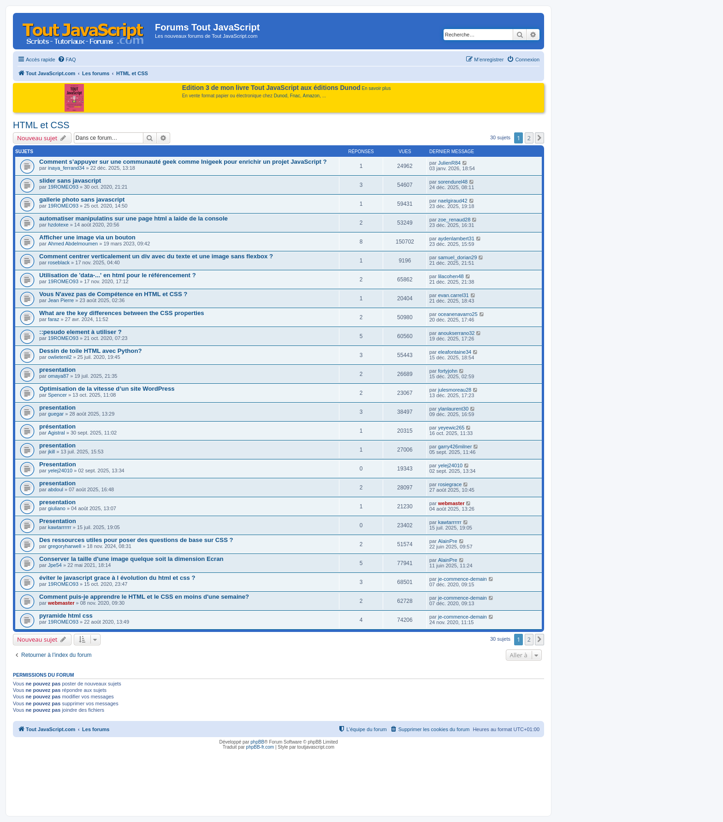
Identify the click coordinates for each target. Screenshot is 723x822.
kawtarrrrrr (59, 527)
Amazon (311, 95)
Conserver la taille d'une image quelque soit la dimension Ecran (131, 558)
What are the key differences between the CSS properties (121, 313)
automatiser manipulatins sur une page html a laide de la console (133, 218)
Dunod (280, 95)
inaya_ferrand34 (66, 168)
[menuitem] (67, 59)
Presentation (57, 464)
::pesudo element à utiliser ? (80, 331)
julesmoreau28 (454, 390)
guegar (56, 414)
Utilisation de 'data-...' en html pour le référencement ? (117, 275)
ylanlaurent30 (453, 408)
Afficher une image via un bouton (87, 237)
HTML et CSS (41, 125)
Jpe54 (55, 565)
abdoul (55, 489)
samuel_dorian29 (457, 257)
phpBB (257, 742)
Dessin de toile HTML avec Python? (90, 350)
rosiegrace (450, 484)
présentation (57, 426)
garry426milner (455, 446)
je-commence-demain (462, 579)
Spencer (57, 395)
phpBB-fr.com (260, 747)
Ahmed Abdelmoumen (73, 243)
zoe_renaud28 (454, 219)
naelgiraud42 (453, 200)
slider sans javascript (70, 180)
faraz (53, 319)
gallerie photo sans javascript (81, 199)
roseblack (59, 262)
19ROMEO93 (63, 187)
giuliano (56, 508)
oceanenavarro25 (458, 314)
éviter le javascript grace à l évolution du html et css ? (117, 577)
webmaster (451, 503)
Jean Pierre (61, 300)
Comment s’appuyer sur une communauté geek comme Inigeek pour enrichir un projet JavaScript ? (183, 161)
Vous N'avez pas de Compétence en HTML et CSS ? (113, 294)
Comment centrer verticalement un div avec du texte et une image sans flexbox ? (156, 256)
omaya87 (58, 376)
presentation (57, 369)
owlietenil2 (59, 357)
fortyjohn (447, 371)
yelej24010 (60, 470)
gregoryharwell (64, 546)
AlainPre (447, 541)
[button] (539, 137)
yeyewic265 (451, 427)
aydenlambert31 (456, 238)
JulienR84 (449, 163)
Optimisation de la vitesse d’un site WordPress (107, 388)
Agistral (56, 432)
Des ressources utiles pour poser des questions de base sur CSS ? (136, 539)
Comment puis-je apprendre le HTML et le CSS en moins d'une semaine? (144, 596)
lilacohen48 (451, 276)
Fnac (295, 95)
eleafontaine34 (454, 352)
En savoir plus (376, 88)
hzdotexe (58, 224)
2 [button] (529, 138)
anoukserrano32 (456, 333)
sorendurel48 (453, 182)
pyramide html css (66, 615)
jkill (51, 451)
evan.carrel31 (453, 295)
